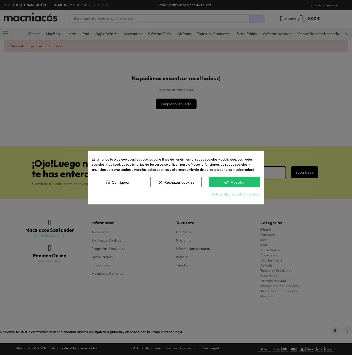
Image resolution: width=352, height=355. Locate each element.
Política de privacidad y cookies (236, 194)
